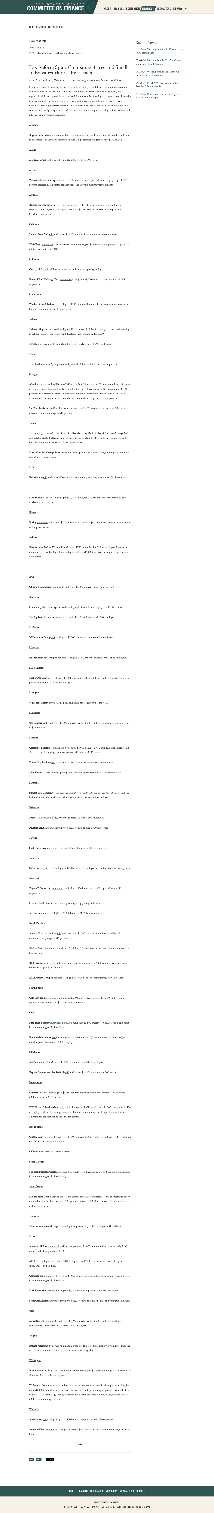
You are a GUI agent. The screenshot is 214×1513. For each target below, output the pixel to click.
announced (54, 135)
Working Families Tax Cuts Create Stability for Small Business (158, 62)
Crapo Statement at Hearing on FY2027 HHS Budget (157, 96)
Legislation (133, 8)
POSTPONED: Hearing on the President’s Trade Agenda (157, 85)
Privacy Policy (101, 1502)
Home (31, 27)
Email (39, 1459)
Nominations (164, 8)
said (49, 160)
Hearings (119, 8)
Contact (115, 1502)
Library (177, 8)
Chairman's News (55, 27)
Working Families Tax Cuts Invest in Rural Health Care (159, 51)
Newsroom (41, 27)
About (72, 1491)
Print (32, 1459)
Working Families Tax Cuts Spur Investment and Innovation (157, 74)
